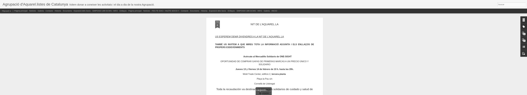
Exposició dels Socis (82, 11)
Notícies (32, 11)
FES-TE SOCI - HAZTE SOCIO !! (165, 11)
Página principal (20, 11)
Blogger (273, 93)
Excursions (67, 11)
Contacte (49, 11)
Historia (58, 11)
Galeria (41, 11)
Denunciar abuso (282, 93)
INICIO (274, 11)
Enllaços (123, 11)
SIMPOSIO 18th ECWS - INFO (105, 11)
